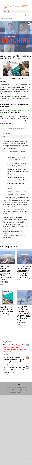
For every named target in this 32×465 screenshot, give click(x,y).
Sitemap (24, 390)
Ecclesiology (16, 128)
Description (6, 133)
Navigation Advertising (12, 390)
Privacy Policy (16, 392)
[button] (29, 23)
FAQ (4, 136)
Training (7, 16)
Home (1, 16)
